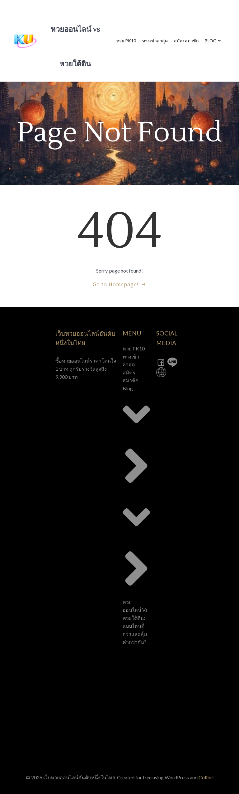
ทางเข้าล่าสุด (155, 40)
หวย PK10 (126, 40)
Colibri (206, 777)
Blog (213, 40)
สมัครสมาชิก (186, 40)
